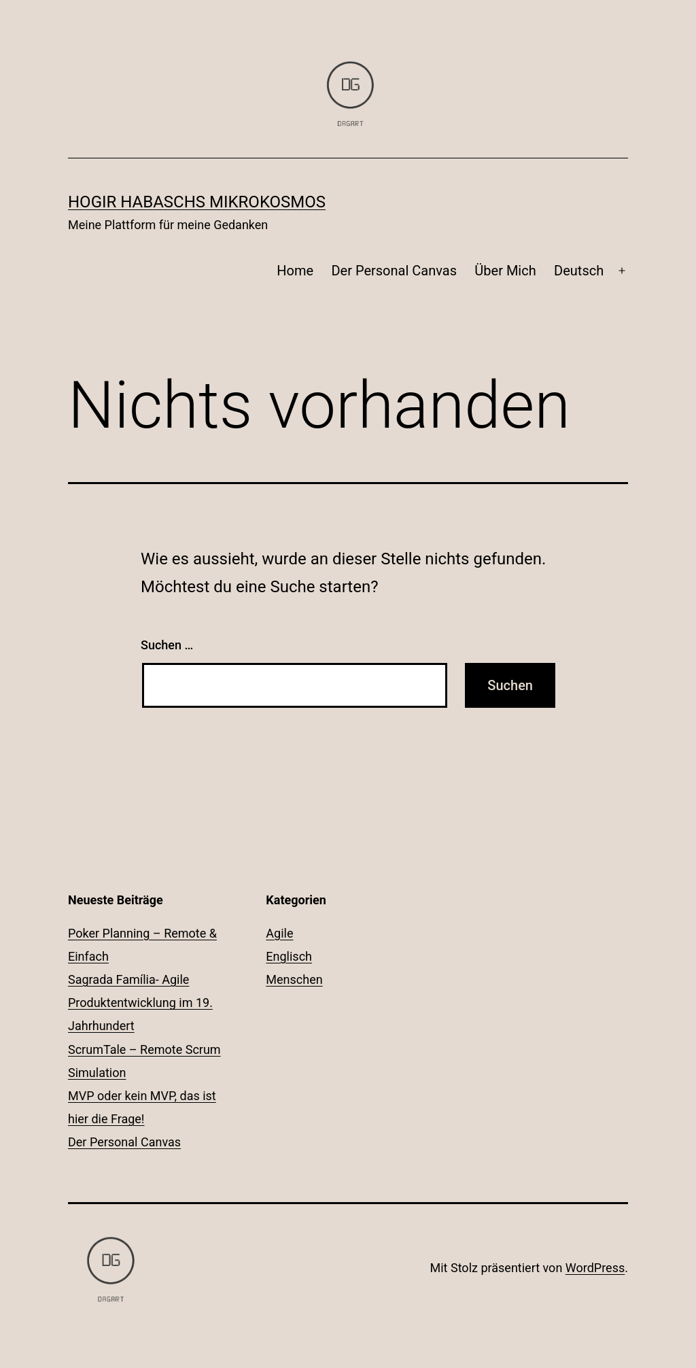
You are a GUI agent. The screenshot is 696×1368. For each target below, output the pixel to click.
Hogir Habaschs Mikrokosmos (197, 201)
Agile (279, 933)
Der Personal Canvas (394, 270)
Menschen (294, 979)
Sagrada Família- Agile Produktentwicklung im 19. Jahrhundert (140, 1002)
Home (295, 270)
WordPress (595, 1268)
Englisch (289, 956)
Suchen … (167, 645)
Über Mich (505, 270)
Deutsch (579, 270)
